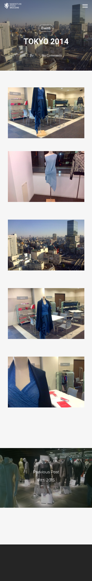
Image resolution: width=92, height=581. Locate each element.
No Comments (52, 55)
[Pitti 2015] (46, 478)
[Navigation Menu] (85, 5)
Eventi (46, 28)
